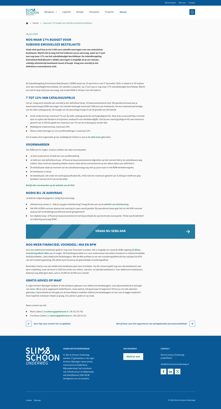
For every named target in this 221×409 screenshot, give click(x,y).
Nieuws (36, 23)
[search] (192, 12)
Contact (192, 2)
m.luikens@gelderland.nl (56, 311)
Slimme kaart (170, 2)
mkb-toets (96, 137)
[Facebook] (163, 371)
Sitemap (37, 400)
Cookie (29, 400)
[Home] (32, 12)
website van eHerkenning (116, 204)
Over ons (182, 2)
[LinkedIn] (170, 371)
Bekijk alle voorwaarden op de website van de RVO (50, 185)
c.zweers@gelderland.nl (60, 315)
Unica (32, 289)
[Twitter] (177, 371)
